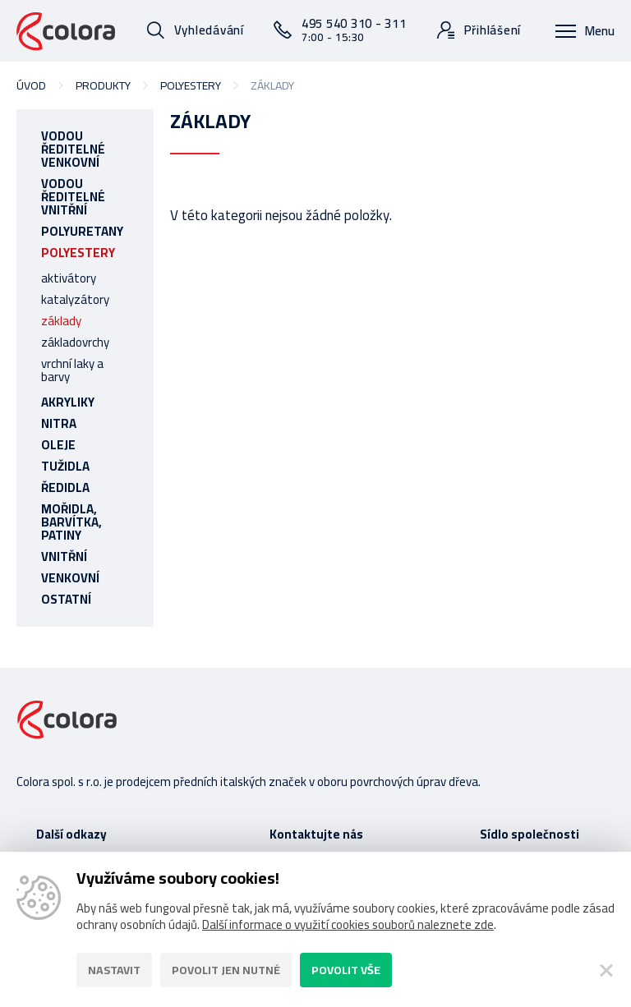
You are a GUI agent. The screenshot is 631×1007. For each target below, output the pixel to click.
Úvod (31, 85)
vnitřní (64, 556)
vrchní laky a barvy (72, 370)
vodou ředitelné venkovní (73, 149)
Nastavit (114, 970)
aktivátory (68, 278)
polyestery (190, 85)
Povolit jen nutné (226, 970)
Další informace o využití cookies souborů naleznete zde (348, 924)
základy (61, 321)
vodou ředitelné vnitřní (73, 197)
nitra (58, 423)
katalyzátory (75, 299)
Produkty (103, 85)
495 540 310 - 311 (354, 29)
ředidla (65, 487)
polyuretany (82, 231)
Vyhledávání (209, 30)
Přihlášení (493, 30)
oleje (58, 445)
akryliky (67, 402)
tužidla (65, 466)
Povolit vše (345, 970)
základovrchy (75, 342)
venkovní (70, 578)
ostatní (66, 599)
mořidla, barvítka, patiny (71, 522)
